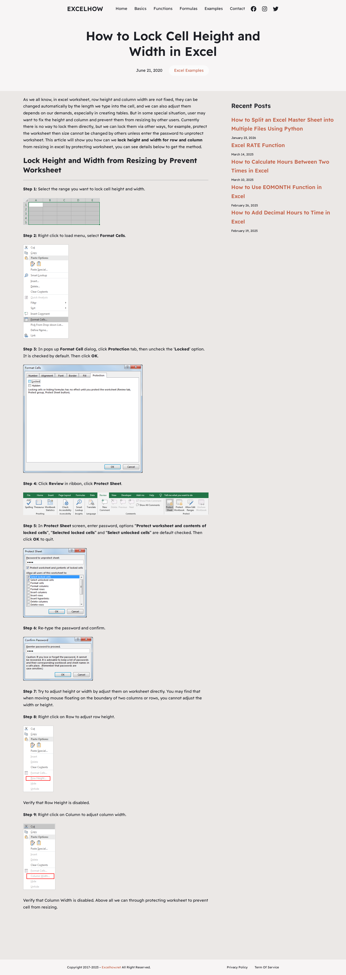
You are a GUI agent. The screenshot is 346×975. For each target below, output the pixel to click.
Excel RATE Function (258, 145)
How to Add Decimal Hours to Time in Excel (280, 217)
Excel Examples (189, 70)
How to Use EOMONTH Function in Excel (276, 191)
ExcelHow (85, 9)
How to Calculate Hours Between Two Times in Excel (280, 166)
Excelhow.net (111, 967)
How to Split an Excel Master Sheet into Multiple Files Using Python (282, 124)
